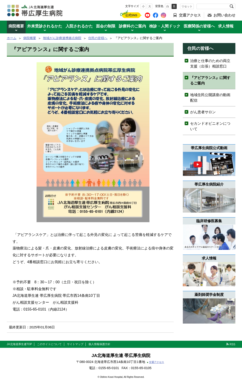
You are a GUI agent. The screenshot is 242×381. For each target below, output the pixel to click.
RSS (232, 344)
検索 (231, 6)
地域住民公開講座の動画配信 (210, 97)
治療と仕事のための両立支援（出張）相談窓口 (210, 63)
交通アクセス (190, 15)
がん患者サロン (203, 112)
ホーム (11, 38)
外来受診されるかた (44, 26)
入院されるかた (79, 26)
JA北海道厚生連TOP (19, 344)
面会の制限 (105, 26)
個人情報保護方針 (99, 344)
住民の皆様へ (97, 38)
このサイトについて (49, 344)
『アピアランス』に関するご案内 (210, 80)
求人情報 (226, 26)
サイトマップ (75, 344)
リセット (186, 6)
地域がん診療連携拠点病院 (62, 38)
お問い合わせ (224, 15)
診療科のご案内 (132, 26)
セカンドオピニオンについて (210, 126)
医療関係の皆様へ (199, 26)
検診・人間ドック (164, 26)
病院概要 (16, 26)
